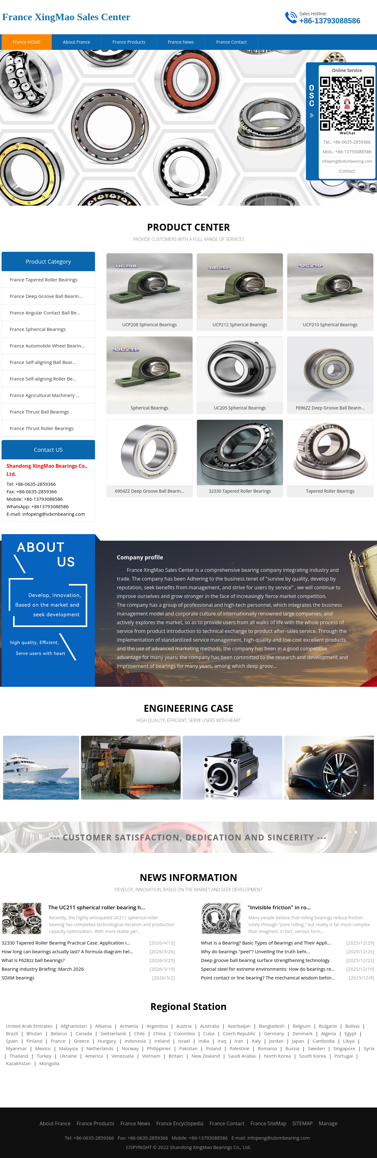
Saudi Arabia (242, 1056)
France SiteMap (268, 1123)
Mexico (43, 1048)
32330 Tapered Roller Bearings (240, 491)
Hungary (107, 1041)
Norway (130, 1048)
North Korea (277, 1056)
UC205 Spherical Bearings (240, 408)
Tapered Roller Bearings (330, 491)
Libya (349, 1041)
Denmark (303, 1033)
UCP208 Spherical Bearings (149, 325)
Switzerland (113, 1033)
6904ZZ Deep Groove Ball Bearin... (149, 491)
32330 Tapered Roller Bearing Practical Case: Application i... (66, 943)
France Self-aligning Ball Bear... (43, 362)
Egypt (351, 1033)
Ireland (161, 1041)
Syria (369, 1048)
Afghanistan (74, 1026)
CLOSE (311, 100)
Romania (267, 1048)
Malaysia (68, 1048)
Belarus (59, 1033)
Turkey (43, 1056)
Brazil (12, 1033)
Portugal (343, 1056)
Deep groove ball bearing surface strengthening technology (265, 960)
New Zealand (206, 1056)
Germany (274, 1033)
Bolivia (352, 1026)
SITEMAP (303, 1123)
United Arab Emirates (29, 1026)
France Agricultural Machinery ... (44, 395)
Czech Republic (239, 1033)
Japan (298, 1041)
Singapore (344, 1048)
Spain (12, 1041)
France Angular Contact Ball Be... (45, 312)
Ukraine (68, 1056)
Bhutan (34, 1033)
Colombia (184, 1033)
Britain (176, 1056)
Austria (184, 1026)
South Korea (312, 1056)
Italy (256, 1041)
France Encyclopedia (179, 1123)
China (159, 1033)
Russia (292, 1048)
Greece (81, 1041)
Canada (83, 1033)
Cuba (208, 1033)
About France (55, 1123)
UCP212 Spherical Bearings (239, 325)
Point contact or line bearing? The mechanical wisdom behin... (268, 977)
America (94, 1056)
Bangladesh (271, 1026)
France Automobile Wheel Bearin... (47, 345)
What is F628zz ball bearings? (33, 960)
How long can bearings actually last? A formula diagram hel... (67, 951)
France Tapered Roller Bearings (44, 279)
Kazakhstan (18, 1063)
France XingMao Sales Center (66, 16)
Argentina (157, 1026)
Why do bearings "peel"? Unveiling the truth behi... (255, 951)
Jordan (276, 1041)
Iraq (221, 1041)
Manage (328, 1123)
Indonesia (135, 1041)
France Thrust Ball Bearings (39, 412)
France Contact (227, 1123)
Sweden (316, 1048)
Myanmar (16, 1048)
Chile (139, 1033)
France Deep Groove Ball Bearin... (46, 296)
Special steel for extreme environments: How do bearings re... (268, 969)
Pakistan (188, 1048)
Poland (213, 1048)
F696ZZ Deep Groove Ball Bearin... (330, 408)
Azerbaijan (239, 1026)
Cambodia (324, 1041)
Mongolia (49, 1063)
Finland (34, 1041)
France (58, 1041)
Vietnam (151, 1056)
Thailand (18, 1056)
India (203, 1041)
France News (135, 1123)
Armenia (129, 1026)
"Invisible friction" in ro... (279, 907)
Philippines (159, 1048)
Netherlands (99, 1048)
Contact (347, 171)
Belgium (302, 1026)
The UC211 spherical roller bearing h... (96, 907)
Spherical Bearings (149, 408)
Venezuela (123, 1056)
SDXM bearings (18, 977)
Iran (239, 1041)
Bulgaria (328, 1026)
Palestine (239, 1048)
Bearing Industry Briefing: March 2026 (43, 969)
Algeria (328, 1033)
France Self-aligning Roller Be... (43, 379)
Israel (184, 1041)
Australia (209, 1026)
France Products (95, 1123)
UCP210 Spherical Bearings (330, 325)
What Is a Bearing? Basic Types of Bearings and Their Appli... (266, 943)
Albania (103, 1026)
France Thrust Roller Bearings (42, 428)
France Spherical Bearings (38, 329)
